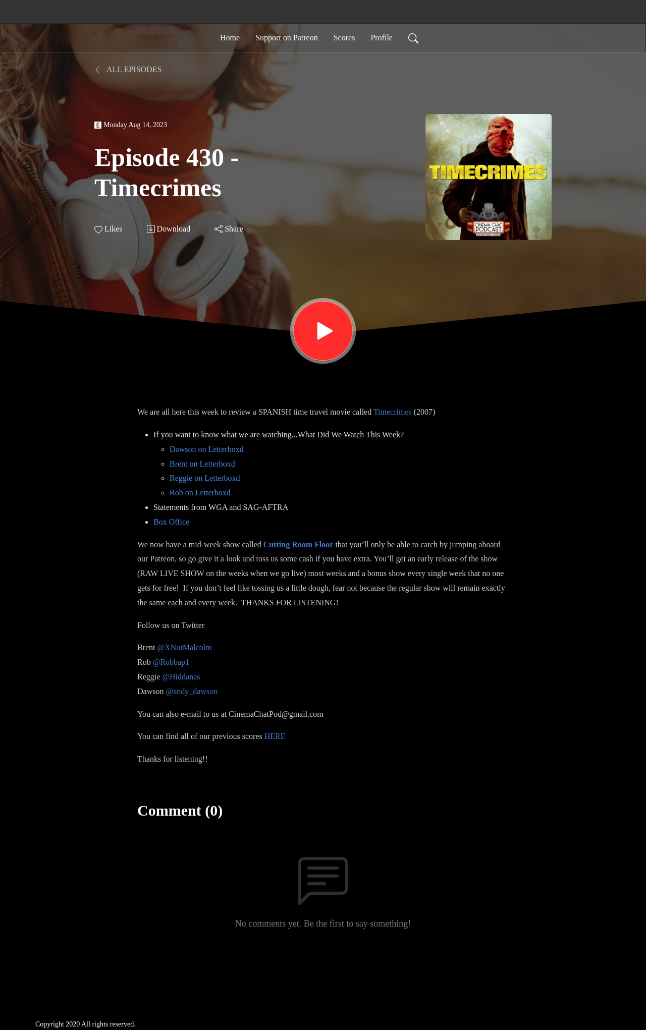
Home (230, 37)
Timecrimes (392, 412)
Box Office (171, 522)
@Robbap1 (171, 662)
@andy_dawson (192, 691)
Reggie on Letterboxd (205, 478)
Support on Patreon (286, 37)
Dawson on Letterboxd (207, 449)
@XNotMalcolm (184, 647)
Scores (344, 37)
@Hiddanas (181, 676)
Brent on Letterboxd (202, 464)
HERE (275, 736)
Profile (381, 37)
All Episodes (128, 69)
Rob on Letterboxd (200, 492)
